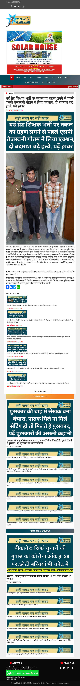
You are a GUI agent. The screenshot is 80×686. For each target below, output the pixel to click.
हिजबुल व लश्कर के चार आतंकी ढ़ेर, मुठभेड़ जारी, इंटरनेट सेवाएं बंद (22, 604)
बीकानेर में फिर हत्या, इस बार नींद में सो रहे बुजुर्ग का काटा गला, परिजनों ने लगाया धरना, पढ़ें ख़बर (29, 457)
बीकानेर (18, 77)
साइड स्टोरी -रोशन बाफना (31, 82)
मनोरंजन (67, 77)
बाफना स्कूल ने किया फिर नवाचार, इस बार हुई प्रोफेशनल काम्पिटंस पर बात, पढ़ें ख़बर (26, 616)
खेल (43, 82)
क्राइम (24, 77)
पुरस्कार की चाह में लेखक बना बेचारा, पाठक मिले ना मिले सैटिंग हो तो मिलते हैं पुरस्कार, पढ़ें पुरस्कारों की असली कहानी (39, 441)
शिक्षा (53, 77)
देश (54, 82)
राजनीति (46, 77)
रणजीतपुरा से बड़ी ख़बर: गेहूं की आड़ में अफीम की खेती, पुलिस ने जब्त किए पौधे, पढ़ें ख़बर (28, 628)
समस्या (59, 77)
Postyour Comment (40, 391)
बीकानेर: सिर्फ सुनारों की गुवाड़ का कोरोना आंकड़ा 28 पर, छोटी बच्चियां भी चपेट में (39, 577)
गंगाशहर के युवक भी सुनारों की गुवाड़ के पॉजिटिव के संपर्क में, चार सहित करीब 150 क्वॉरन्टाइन (29, 593)
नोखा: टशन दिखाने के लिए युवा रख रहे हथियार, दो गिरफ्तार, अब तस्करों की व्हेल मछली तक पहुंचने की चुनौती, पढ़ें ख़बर (34, 510)
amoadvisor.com (64, 683)
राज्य (48, 82)
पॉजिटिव (32, 77)
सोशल (39, 77)
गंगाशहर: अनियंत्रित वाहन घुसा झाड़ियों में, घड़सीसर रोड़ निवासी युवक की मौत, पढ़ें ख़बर (27, 654)
